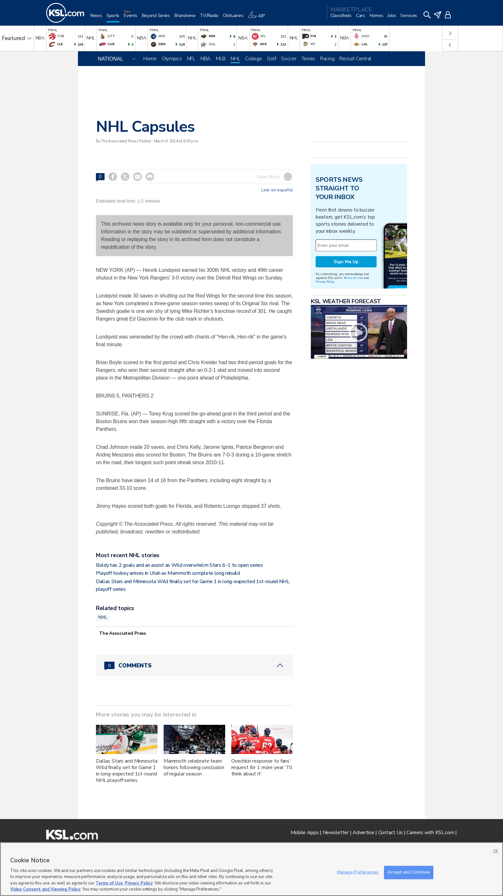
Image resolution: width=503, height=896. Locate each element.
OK (495, 851)
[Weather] (258, 18)
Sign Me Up (346, 262)
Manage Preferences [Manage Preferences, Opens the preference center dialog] (358, 872)
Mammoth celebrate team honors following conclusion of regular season (194, 767)
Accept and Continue (409, 872)
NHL (235, 58)
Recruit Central (355, 58)
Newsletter (336, 832)
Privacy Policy (325, 282)
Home (150, 58)
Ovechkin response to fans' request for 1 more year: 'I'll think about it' (262, 767)
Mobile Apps (305, 832)
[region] (251, 869)
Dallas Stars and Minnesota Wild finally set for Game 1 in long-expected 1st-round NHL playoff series (126, 771)
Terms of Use (353, 278)
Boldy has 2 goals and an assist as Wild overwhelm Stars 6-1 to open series (179, 565)
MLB (221, 58)
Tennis (308, 58)
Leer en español (277, 190)
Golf (271, 58)
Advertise (363, 832)
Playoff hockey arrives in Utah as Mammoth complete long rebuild (168, 573)
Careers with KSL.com (430, 832)
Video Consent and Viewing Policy (45, 889)
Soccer (288, 58)
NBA (205, 58)
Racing (327, 58)
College (253, 58)
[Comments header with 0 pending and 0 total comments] (194, 665)
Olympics (172, 58)
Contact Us (390, 832)
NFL (191, 58)
